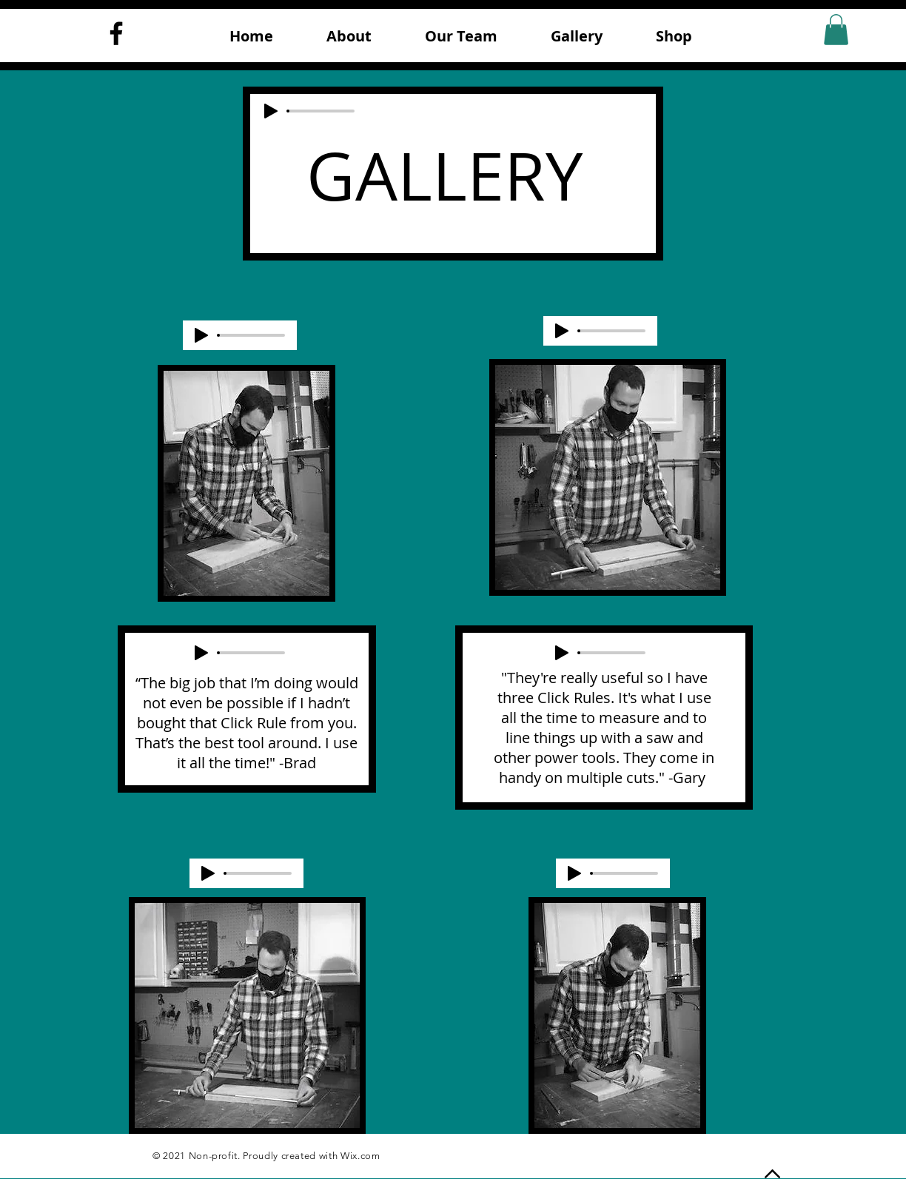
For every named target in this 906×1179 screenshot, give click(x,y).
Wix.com (360, 1155)
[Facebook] (116, 33)
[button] (836, 29)
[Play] (271, 111)
